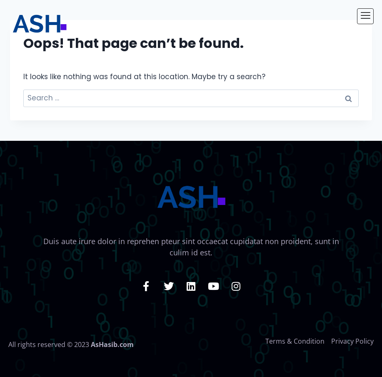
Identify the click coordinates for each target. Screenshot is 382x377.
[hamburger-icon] (365, 16)
